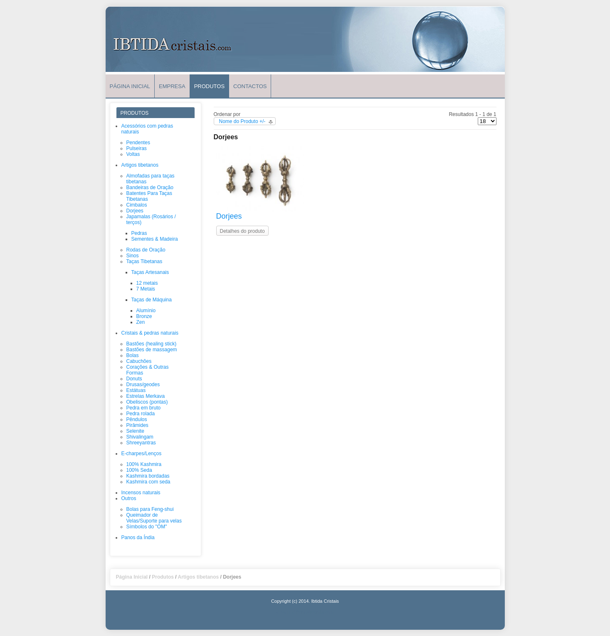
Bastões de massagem (151, 350)
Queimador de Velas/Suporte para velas (154, 518)
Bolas (132, 355)
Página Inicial (130, 86)
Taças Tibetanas (144, 261)
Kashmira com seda (148, 482)
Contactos (250, 86)
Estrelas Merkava (145, 396)
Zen (140, 322)
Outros (128, 498)
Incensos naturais (141, 492)
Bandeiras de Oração (149, 187)
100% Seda (139, 470)
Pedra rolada (140, 414)
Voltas (133, 154)
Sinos (132, 256)
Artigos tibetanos (139, 165)
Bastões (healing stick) (151, 344)
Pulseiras (136, 148)
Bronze (144, 316)
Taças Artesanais (150, 272)
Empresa (172, 86)
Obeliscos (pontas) (147, 402)
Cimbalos (136, 205)
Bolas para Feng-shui (150, 509)
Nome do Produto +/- (242, 121)
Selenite (135, 431)
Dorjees (134, 211)
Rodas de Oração (145, 250)
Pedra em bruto (143, 408)
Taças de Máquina (151, 300)
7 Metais (145, 289)
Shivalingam (139, 437)
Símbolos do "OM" (146, 527)
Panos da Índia (138, 537)
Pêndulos (136, 419)
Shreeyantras (141, 443)
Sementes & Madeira (154, 239)
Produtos (209, 86)
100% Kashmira (144, 464)
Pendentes (138, 142)
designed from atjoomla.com (304, 611)
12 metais (147, 283)
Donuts (134, 379)
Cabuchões (139, 361)
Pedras (139, 233)
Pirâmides (137, 425)
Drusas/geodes (143, 384)
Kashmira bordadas (148, 476)
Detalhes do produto (242, 231)
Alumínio (146, 310)
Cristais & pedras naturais (149, 333)
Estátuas (136, 390)
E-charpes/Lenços (141, 453)
